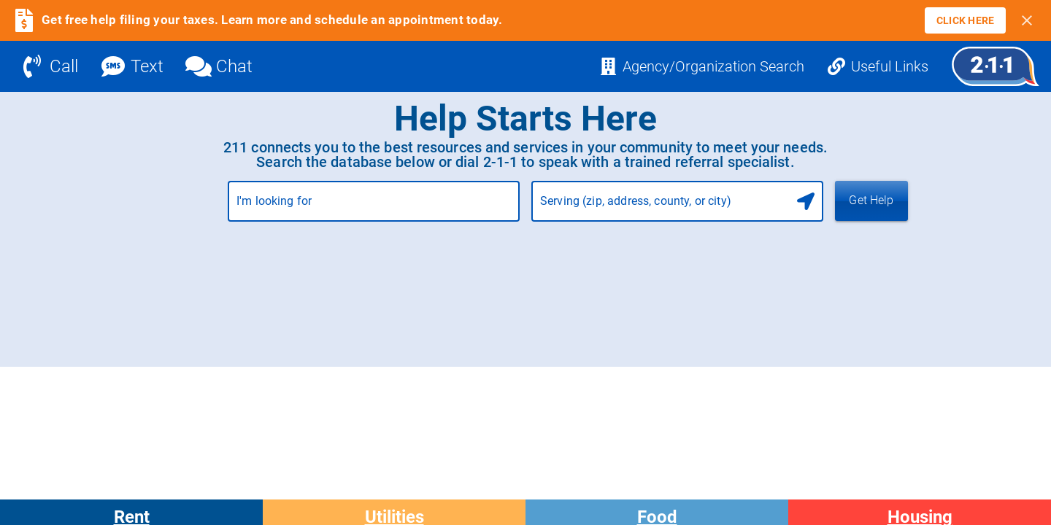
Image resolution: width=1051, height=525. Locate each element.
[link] (965, 20)
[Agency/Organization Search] (702, 66)
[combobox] (373, 207)
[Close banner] (1027, 20)
